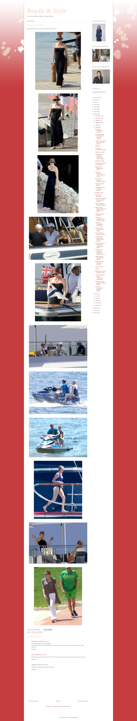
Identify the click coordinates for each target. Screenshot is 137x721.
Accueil (58, 701)
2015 (95, 109)
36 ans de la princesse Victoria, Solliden (100, 180)
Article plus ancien (83, 701)
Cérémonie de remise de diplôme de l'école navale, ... (100, 156)
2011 (95, 310)
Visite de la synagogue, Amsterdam (99, 224)
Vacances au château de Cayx (100, 149)
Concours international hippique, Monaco (99, 289)
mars (96, 300)
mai (96, 296)
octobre (97, 120)
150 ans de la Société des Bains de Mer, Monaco (99, 239)
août (96, 125)
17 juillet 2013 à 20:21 (43, 641)
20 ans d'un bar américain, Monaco (99, 263)
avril (96, 298)
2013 (95, 113)
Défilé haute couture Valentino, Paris (100, 272)
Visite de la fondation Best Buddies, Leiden (100, 219)
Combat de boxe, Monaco (99, 184)
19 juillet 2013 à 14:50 (42, 664)
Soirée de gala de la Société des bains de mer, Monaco (100, 245)
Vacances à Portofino (98, 195)
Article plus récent (33, 701)
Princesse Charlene (37, 632)
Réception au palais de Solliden (100, 164)
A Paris (97, 269)
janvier (97, 305)
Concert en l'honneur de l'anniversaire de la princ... (100, 174)
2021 (95, 100)
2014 (95, 111)
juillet (96, 127)
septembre (98, 122)
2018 (95, 102)
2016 (95, 107)
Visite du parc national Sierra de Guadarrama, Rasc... (100, 209)
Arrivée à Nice (99, 266)
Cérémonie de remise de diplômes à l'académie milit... (100, 252)
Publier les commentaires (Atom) (61, 706)
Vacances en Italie (100, 152)
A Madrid (97, 146)
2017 (95, 104)
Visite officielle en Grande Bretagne (100, 204)
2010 (95, 312)
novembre (98, 118)
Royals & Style (46, 10)
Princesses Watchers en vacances (99, 131)
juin (96, 293)
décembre (98, 115)
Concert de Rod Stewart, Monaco (100, 233)
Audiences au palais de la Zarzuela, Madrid (100, 142)
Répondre (34, 649)
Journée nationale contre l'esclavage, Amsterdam (99, 277)
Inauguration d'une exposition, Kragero (100, 189)
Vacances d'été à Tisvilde (99, 214)
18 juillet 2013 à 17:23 (40, 654)
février (97, 303)
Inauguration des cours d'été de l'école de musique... (99, 136)
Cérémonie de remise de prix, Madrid (99, 229)
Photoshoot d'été (99, 161)
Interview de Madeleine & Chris (99, 168)
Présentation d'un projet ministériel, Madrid (100, 283)
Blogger (75, 717)
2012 (95, 308)
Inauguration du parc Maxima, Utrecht (99, 258)
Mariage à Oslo (99, 192)
